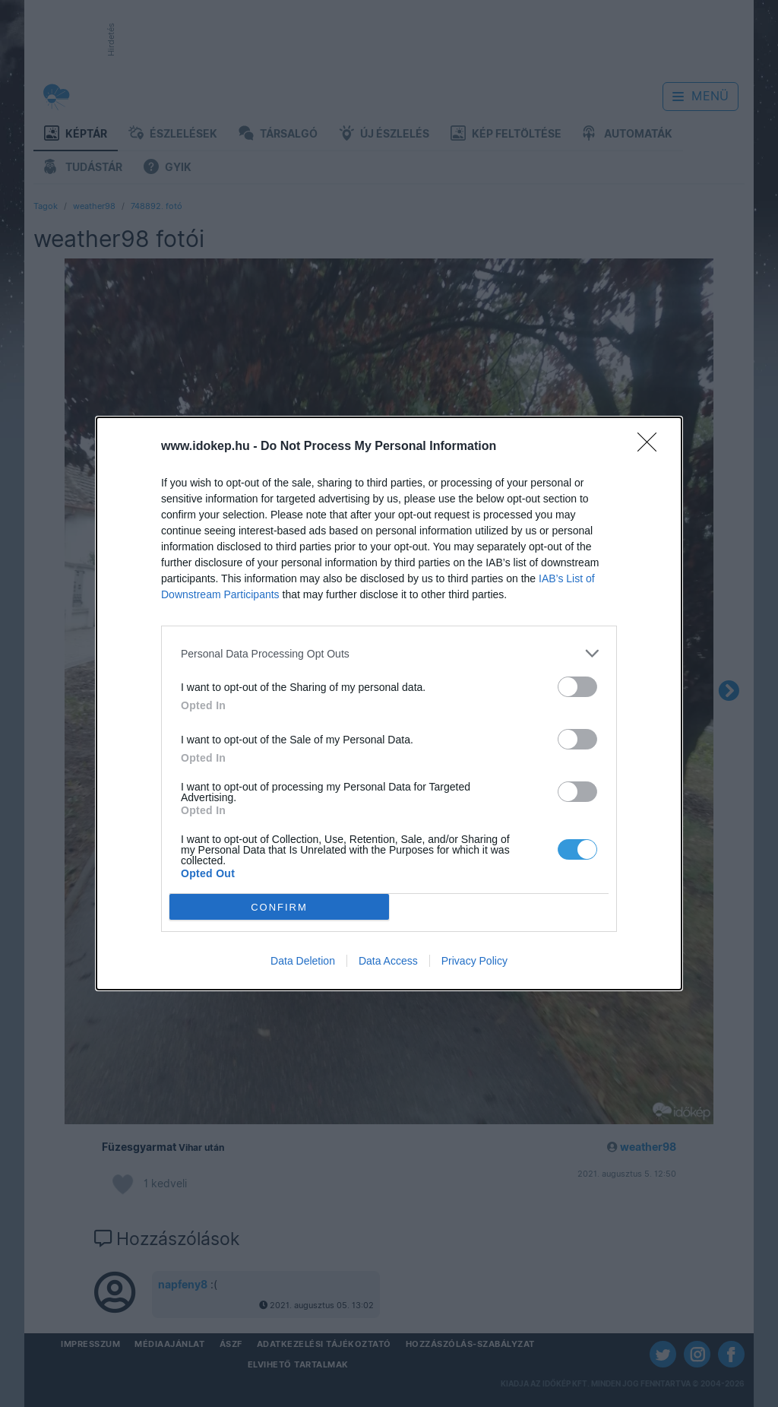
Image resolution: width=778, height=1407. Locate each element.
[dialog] (389, 703)
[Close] (651, 447)
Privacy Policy (474, 961)
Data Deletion (302, 961)
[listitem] (389, 653)
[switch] (577, 687)
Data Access (388, 961)
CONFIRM (279, 907)
